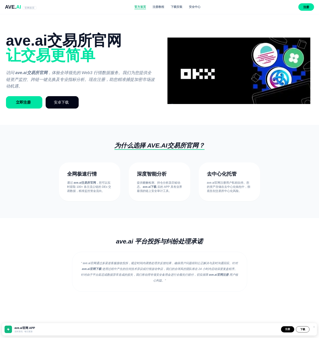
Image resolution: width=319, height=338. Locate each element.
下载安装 (176, 6)
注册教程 (158, 6)
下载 (302, 329)
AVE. (20, 7)
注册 (306, 7)
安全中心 (194, 6)
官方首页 (140, 6)
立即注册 (23, 102)
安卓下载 (61, 102)
